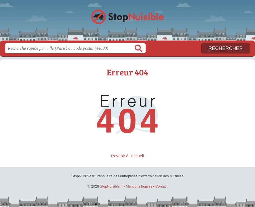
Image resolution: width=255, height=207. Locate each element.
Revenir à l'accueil (127, 155)
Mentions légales (139, 186)
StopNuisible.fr (127, 22)
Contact (161, 186)
